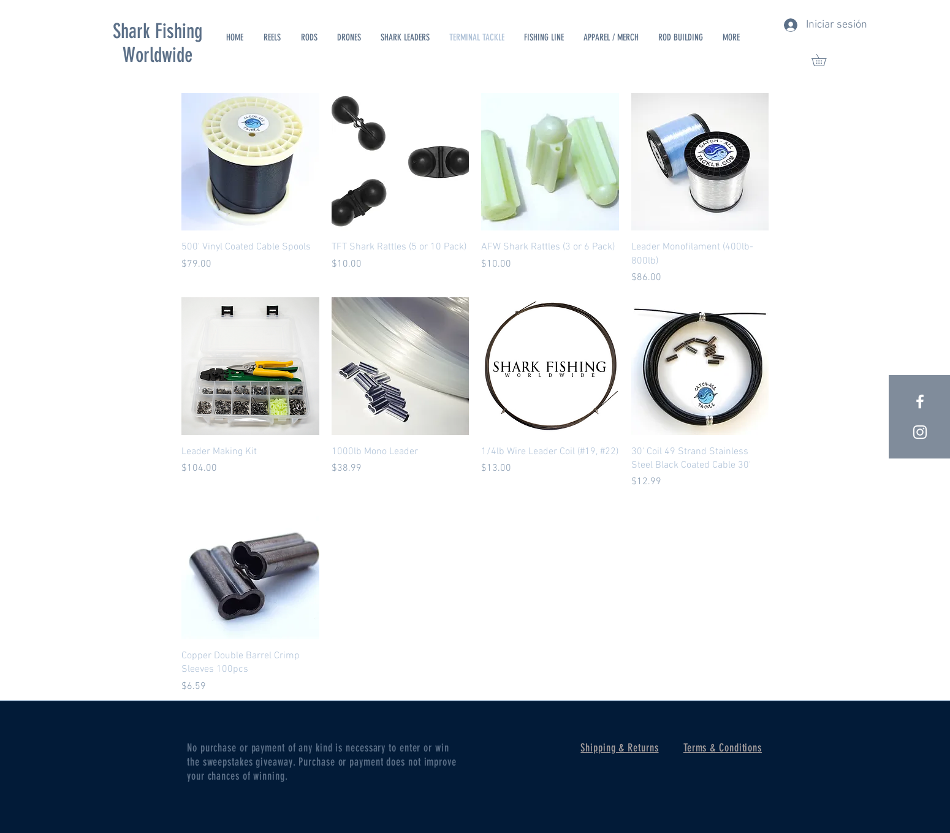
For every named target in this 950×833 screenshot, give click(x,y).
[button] (824, 60)
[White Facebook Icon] (920, 401)
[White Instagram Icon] (920, 432)
